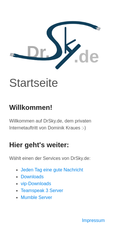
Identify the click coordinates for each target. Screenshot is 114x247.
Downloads (32, 176)
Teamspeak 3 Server (42, 190)
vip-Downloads (36, 183)
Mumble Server (36, 197)
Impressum (93, 220)
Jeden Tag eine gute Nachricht (52, 169)
